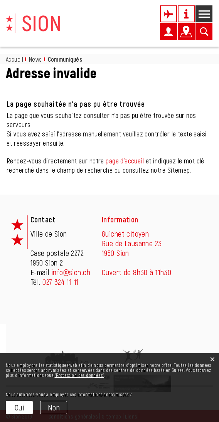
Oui (19, 407)
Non (54, 407)
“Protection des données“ (79, 375)
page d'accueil (125, 160)
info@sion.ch (70, 272)
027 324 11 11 (60, 281)
